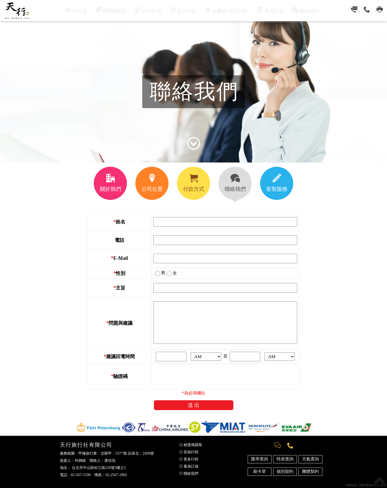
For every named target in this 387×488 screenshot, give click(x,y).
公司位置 (152, 183)
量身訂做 (265, 10)
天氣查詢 (310, 459)
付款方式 (193, 183)
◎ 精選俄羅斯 (190, 445)
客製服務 (276, 183)
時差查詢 (285, 459)
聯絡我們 (298, 10)
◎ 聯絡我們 (189, 473)
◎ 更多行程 (189, 459)
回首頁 (83, 10)
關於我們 (110, 183)
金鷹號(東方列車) (225, 10)
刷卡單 (259, 471)
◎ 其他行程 (189, 452)
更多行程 (184, 10)
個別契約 (285, 471)
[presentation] (193, 376)
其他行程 (151, 10)
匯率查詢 (259, 459)
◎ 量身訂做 (189, 466)
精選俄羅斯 (116, 10)
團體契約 (310, 471)
